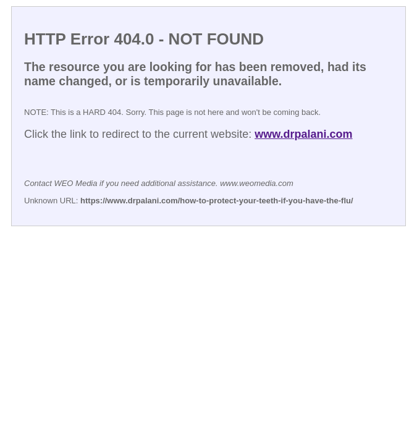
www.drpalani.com (303, 134)
